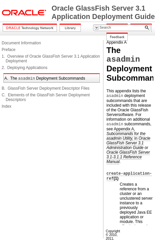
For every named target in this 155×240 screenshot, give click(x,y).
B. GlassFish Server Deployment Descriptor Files (45, 88)
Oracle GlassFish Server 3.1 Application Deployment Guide (103, 12)
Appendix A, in (128, 138)
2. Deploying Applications (24, 67)
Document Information (21, 43)
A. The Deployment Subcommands (44, 78)
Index (6, 106)
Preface (8, 49)
